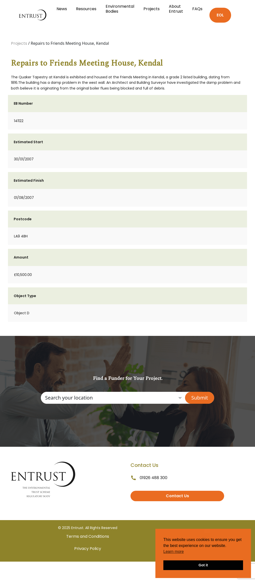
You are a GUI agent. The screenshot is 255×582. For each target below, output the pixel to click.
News (62, 9)
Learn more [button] (173, 551)
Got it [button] (203, 565)
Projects (151, 9)
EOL (220, 15)
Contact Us (177, 496)
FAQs (197, 9)
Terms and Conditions (87, 536)
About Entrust (176, 8)
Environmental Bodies (120, 8)
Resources (86, 9)
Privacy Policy (87, 548)
